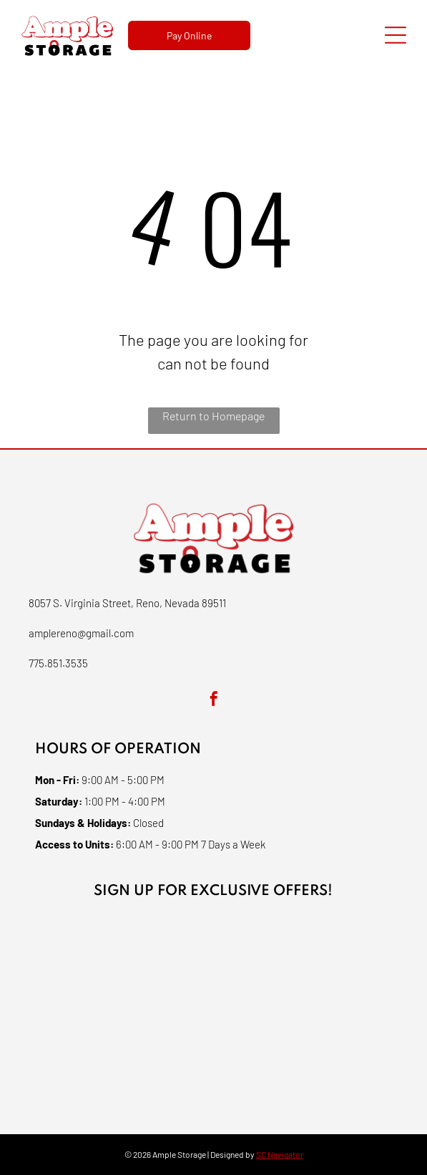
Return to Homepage (213, 415)
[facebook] (214, 700)
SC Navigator (279, 1154)
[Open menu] (395, 35)
